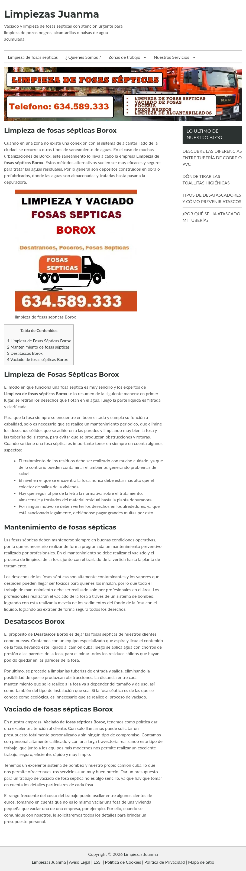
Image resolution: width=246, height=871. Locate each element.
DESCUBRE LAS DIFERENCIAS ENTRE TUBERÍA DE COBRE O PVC (212, 157)
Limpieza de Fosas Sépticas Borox (39, 340)
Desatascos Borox (25, 353)
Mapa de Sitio (201, 861)
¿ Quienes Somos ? (83, 57)
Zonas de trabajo (124, 57)
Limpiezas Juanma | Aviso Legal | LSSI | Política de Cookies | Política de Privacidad (108, 861)
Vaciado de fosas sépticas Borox (37, 359)
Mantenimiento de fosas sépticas (38, 346)
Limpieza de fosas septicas (33, 57)
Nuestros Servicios (171, 57)
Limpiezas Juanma (51, 14)
